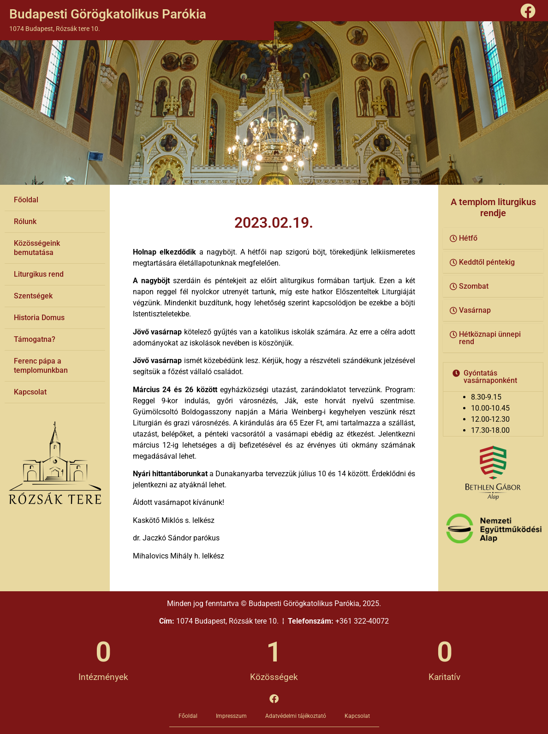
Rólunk (25, 221)
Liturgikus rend (39, 274)
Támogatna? (34, 339)
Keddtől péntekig (487, 262)
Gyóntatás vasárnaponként (490, 377)
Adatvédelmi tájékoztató (295, 716)
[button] (493, 238)
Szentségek (33, 295)
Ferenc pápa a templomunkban (41, 366)
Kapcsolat (30, 392)
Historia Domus (39, 317)
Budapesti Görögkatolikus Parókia (107, 14)
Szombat (473, 286)
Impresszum (231, 716)
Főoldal (26, 199)
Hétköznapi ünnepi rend (490, 338)
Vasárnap (475, 310)
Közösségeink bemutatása (37, 248)
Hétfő (468, 238)
